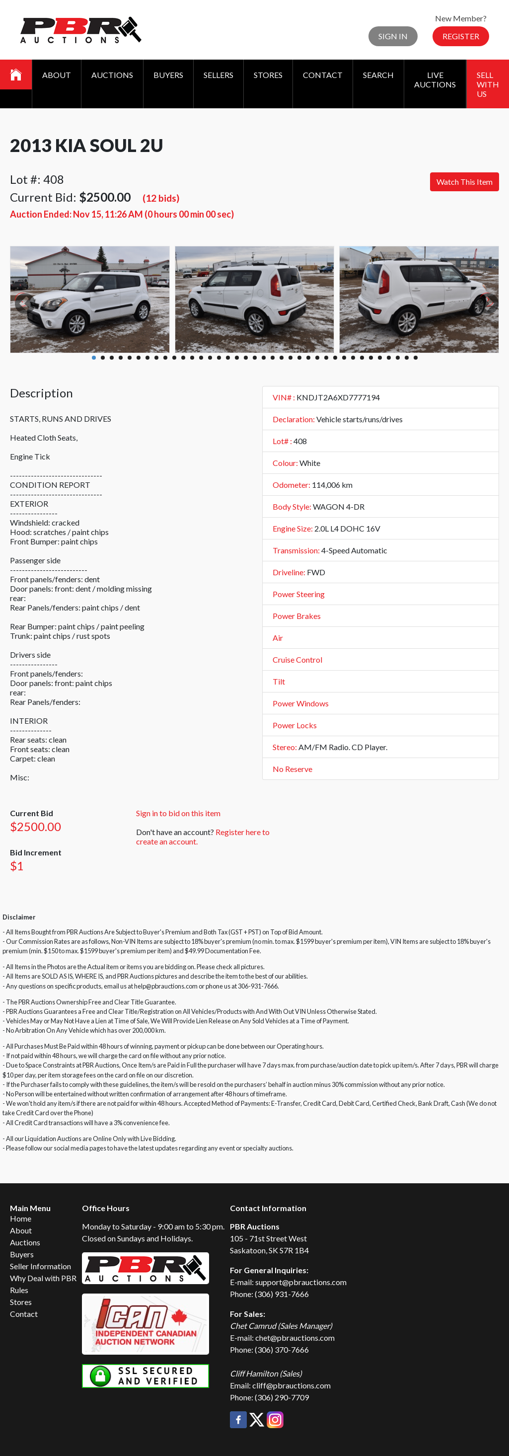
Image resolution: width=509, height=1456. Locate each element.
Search (378, 74)
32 (371, 358)
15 (219, 358)
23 (290, 358)
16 (228, 358)
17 (237, 358)
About (56, 74)
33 (380, 358)
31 (362, 358)
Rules (19, 1290)
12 (192, 358)
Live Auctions (435, 79)
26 (317, 358)
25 (308, 358)
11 (183, 358)
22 (282, 358)
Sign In (393, 36)
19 (255, 358)
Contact (323, 74)
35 (398, 358)
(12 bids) (161, 198)
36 (407, 358)
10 (174, 358)
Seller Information (40, 1266)
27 (326, 358)
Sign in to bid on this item (178, 813)
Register (460, 36)
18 (246, 358)
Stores (268, 74)
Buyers (168, 74)
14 (210, 358)
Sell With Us (488, 84)
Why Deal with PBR (43, 1278)
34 (389, 358)
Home (20, 1218)
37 (416, 358)
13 (201, 358)
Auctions (112, 74)
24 (299, 358)
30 (353, 358)
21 (273, 358)
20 (264, 358)
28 (335, 358)
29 (344, 358)
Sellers (218, 74)
